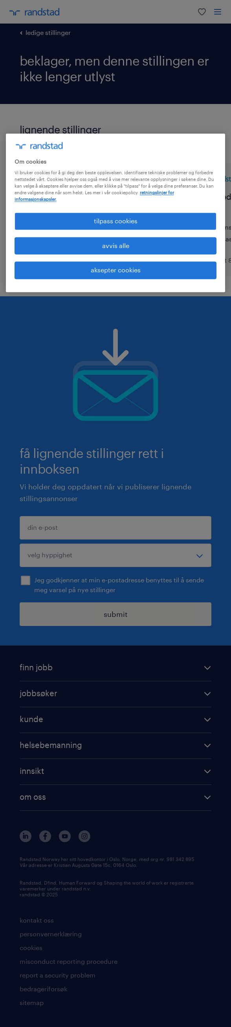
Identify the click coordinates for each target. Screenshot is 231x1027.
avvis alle (115, 245)
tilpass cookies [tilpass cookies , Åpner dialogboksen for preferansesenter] (116, 221)
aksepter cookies (116, 270)
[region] (116, 212)
